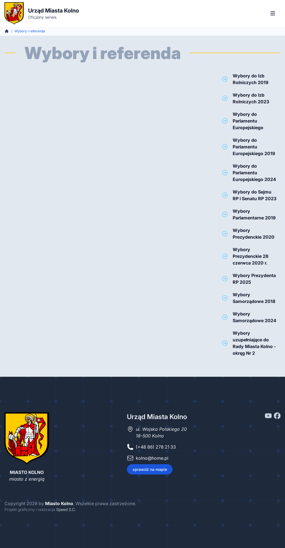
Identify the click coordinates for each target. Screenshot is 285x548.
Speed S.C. (66, 509)
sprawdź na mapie (149, 469)
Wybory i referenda (29, 31)
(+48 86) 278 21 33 (156, 447)
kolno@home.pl (152, 458)
